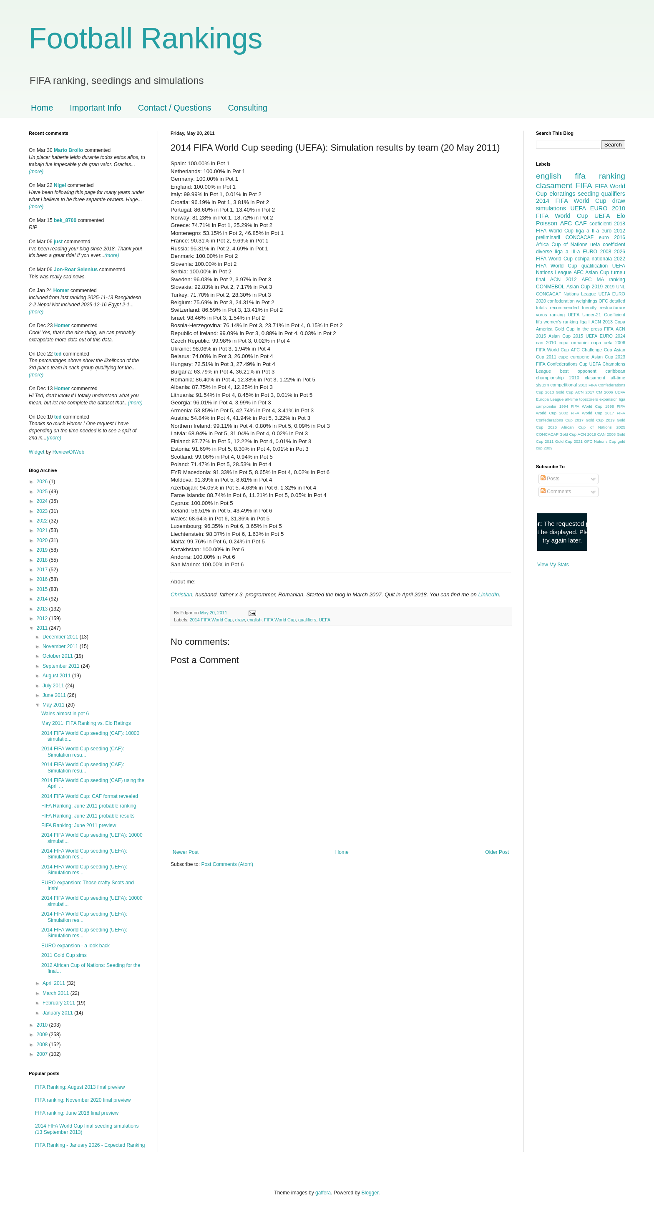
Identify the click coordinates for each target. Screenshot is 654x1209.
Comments (556, 492)
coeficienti (600, 224)
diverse (544, 252)
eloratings (562, 193)
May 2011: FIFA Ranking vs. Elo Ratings (86, 723)
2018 (43, 560)
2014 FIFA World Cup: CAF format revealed (89, 796)
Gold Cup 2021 (569, 441)
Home (42, 107)
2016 (43, 579)
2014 (43, 599)
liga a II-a (587, 231)
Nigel (60, 185)
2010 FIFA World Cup (580, 212)
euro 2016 (612, 237)
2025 (43, 492)
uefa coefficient (607, 244)
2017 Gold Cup (589, 420)
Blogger (370, 1193)
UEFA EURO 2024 (605, 335)
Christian (181, 594)
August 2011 (57, 676)
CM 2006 (604, 392)
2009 (43, 1034)
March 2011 (56, 993)
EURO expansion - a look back (75, 946)
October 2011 (58, 656)
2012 (43, 618)
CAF (581, 223)
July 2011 (54, 686)
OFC (603, 300)
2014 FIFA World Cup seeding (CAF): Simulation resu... (82, 751)
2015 (43, 589)
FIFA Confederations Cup (562, 363)
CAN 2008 (606, 434)
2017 (43, 570)
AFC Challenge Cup (591, 349)
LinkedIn (488, 594)
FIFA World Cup (280, 619)
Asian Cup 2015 (565, 335)
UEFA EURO (589, 208)
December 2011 (61, 637)
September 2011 (62, 666)
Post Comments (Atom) (227, 864)
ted (58, 354)
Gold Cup (565, 328)
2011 (43, 628)
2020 (43, 540)
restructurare (612, 307)
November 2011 (61, 646)
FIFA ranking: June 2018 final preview (76, 1113)
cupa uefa (601, 342)
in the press (589, 328)
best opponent (578, 371)
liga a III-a (567, 252)
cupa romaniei (574, 342)
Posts (550, 479)
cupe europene (573, 356)
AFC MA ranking (603, 280)
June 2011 (55, 695)
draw (240, 619)
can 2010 (546, 342)
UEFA (324, 619)
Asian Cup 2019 (584, 287)
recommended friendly (573, 307)
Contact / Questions (174, 107)
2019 (43, 550)
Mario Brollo (68, 150)
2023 (43, 511)
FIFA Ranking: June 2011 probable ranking (88, 806)
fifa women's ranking (557, 321)
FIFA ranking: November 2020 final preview (83, 1100)
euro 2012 (613, 231)
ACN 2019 (587, 434)
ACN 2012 (563, 280)
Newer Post (186, 852)
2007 (43, 1054)
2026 (43, 482)
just (58, 242)
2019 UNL (614, 286)
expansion (608, 399)
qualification (594, 266)
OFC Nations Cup (600, 441)
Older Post (497, 852)
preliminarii (548, 237)
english (254, 619)
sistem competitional (556, 384)
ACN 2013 (602, 321)
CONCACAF (580, 237)
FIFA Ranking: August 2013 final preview (80, 1087)
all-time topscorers (581, 399)
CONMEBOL (550, 287)
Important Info (95, 107)
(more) (36, 171)
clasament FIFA (564, 185)
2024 (43, 501)
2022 (43, 521)
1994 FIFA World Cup (580, 406)
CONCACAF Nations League (566, 293)
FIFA (609, 328)
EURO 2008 (597, 252)
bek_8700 (65, 220)
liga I (585, 321)
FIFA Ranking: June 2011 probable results (87, 816)
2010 (43, 1025)
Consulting (247, 107)
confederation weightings (572, 300)
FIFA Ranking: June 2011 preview (78, 825)
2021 (43, 530)
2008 (43, 1044)
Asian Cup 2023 (608, 356)
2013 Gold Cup (559, 392)
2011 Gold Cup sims (64, 955)
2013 (43, 609)
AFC (566, 223)
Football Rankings (145, 38)
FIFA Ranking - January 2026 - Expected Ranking (90, 1145)
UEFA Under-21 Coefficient (596, 314)
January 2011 (58, 1013)
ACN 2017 (584, 392)
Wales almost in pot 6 (65, 714)
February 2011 (59, 1003)
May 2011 (54, 705)
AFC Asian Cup (591, 272)
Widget (37, 452)
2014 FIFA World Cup (211, 619)
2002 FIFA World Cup (580, 413)
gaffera (323, 1193)
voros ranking (550, 314)
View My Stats (553, 565)
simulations (551, 208)
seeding (588, 193)
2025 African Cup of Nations (580, 427)
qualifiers (307, 619)
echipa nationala (593, 259)
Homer (61, 290)
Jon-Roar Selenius (76, 270)
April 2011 (54, 983)
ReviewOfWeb (68, 452)
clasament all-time (605, 377)
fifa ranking (600, 176)
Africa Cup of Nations (561, 244)
